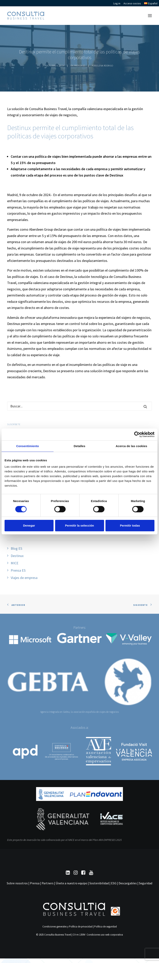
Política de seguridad (105, 926)
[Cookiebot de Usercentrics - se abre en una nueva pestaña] (137, 434)
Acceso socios (132, 3)
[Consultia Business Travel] (25, 16)
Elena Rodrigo (104, 65)
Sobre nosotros (17, 883)
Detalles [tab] (79, 446)
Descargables (128, 883)
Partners (48, 883)
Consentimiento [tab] (27, 446)
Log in (116, 3)
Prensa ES (79, 65)
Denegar (29, 525)
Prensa (34, 883)
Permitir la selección (79, 525)
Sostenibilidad (99, 883)
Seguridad (145, 883)
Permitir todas (130, 525)
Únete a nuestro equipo (71, 883)
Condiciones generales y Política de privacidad (67, 926)
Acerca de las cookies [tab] (131, 446)
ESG (113, 883)
